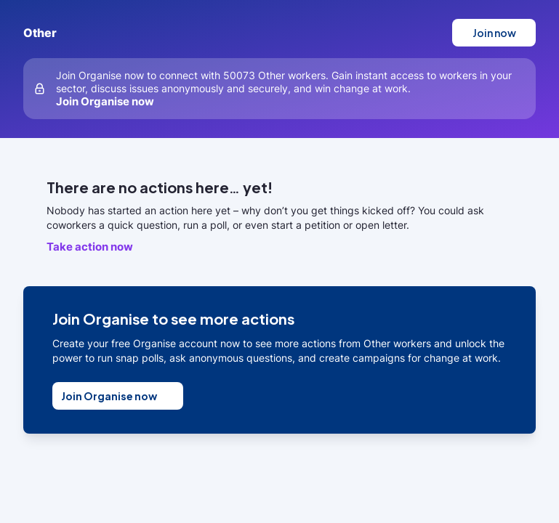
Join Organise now (105, 101)
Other (40, 32)
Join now (494, 32)
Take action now (90, 247)
